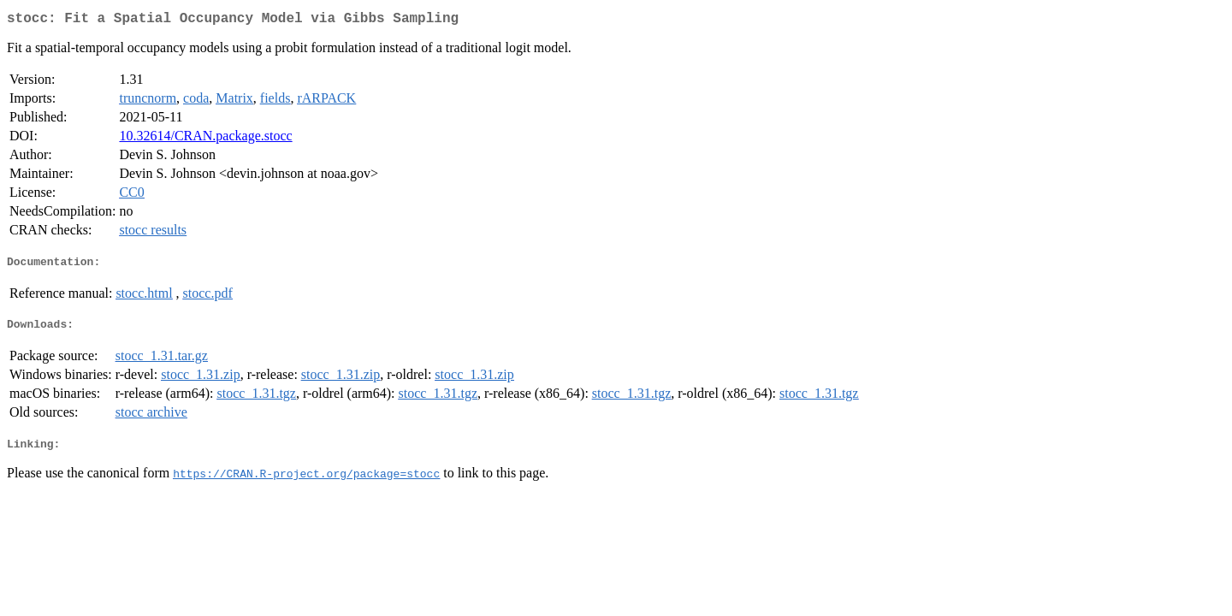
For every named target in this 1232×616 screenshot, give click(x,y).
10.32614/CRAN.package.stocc (205, 139)
